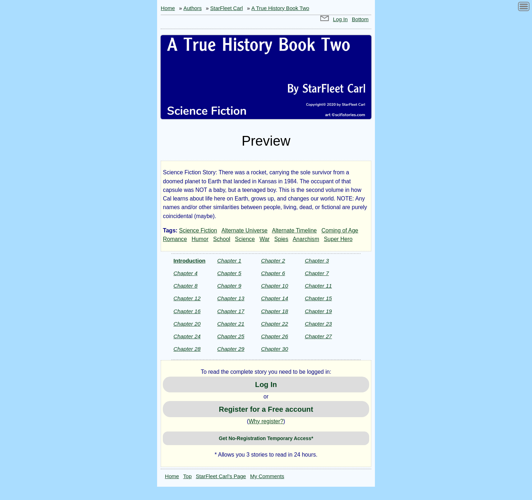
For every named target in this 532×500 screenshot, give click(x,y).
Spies (281, 239)
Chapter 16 (187, 311)
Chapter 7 (317, 273)
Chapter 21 (230, 324)
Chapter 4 (186, 273)
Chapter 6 (273, 273)
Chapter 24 (187, 336)
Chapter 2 (273, 261)
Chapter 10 (274, 286)
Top (187, 476)
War (265, 239)
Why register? (266, 421)
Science (245, 239)
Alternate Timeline (294, 230)
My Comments (267, 476)
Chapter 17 (230, 311)
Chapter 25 (230, 336)
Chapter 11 (318, 286)
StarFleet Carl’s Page (221, 476)
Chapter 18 (274, 311)
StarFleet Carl (226, 8)
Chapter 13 (230, 298)
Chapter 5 (229, 273)
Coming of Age (339, 230)
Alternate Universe (244, 230)
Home (168, 8)
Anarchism (306, 239)
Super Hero (338, 239)
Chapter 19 (318, 311)
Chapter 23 (318, 324)
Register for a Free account (266, 409)
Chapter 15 (318, 298)
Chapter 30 (274, 349)
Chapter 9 (229, 286)
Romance (175, 239)
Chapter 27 (318, 336)
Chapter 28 (187, 349)
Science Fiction (198, 230)
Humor (200, 239)
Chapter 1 (229, 261)
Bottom (360, 19)
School (221, 239)
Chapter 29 (230, 349)
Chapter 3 (317, 261)
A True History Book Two (280, 8)
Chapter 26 (274, 336)
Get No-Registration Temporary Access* (266, 438)
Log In (340, 19)
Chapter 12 (187, 298)
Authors (192, 8)
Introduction (190, 261)
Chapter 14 (274, 298)
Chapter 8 (186, 286)
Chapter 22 (274, 324)
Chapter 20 (187, 324)
